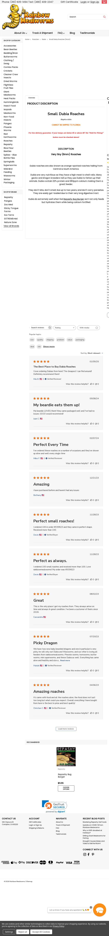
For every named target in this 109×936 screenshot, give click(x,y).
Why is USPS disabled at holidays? (92, 829)
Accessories (10, 45)
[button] (99, 909)
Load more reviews (66, 729)
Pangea (7, 123)
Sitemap (29, 879)
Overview (31, 98)
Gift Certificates (35, 820)
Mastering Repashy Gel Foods (95, 820)
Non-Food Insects (9, 118)
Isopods (8, 109)
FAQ (61, 33)
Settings (9, 931)
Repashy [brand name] (61, 769)
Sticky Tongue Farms (11, 210)
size (32, 339)
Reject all (22, 931)
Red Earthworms (10, 135)
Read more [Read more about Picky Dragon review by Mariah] (65, 660)
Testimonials (87, 33)
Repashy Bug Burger (73, 199)
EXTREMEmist (11, 218)
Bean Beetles (10, 49)
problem (60, 339)
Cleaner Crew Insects (11, 76)
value (70, 339)
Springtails (9, 161)
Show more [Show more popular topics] (49, 346)
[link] (54, 804)
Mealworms (10, 113)
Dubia (44, 39)
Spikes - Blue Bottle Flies (10, 156)
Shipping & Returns (36, 826)
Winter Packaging (9, 181)
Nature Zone (10, 222)
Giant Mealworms (10, 93)
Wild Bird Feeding (8, 170)
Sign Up (94, 2)
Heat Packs (9, 98)
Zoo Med (8, 204)
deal (32, 346)
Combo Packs (11, 67)
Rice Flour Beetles (9, 150)
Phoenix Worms (8, 129)
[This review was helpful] (91, 384)
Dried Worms (10, 81)
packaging (80, 339)
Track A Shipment (42, 33)
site (39, 346)
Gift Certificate (69, 2)
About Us (20, 33)
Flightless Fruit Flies (8, 86)
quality (40, 339)
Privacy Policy (58, 926)
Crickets (8, 70)
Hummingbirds (11, 102)
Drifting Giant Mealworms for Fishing (94, 835)
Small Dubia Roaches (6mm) (59, 39)
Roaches (8, 140)
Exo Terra (9, 214)
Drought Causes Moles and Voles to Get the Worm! (94, 840)
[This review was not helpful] (96, 384)
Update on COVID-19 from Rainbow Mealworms (93, 824)
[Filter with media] (88, 327)
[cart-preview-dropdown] (103, 2)
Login (84, 2)
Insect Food (10, 105)
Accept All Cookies (41, 931)
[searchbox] (38, 328)
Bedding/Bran (11, 53)
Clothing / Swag (9, 62)
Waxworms (9, 175)
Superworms (10, 165)
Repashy (8, 144)
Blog (72, 33)
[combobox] (87, 17)
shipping (50, 339)
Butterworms (10, 56)
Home (27, 39)
